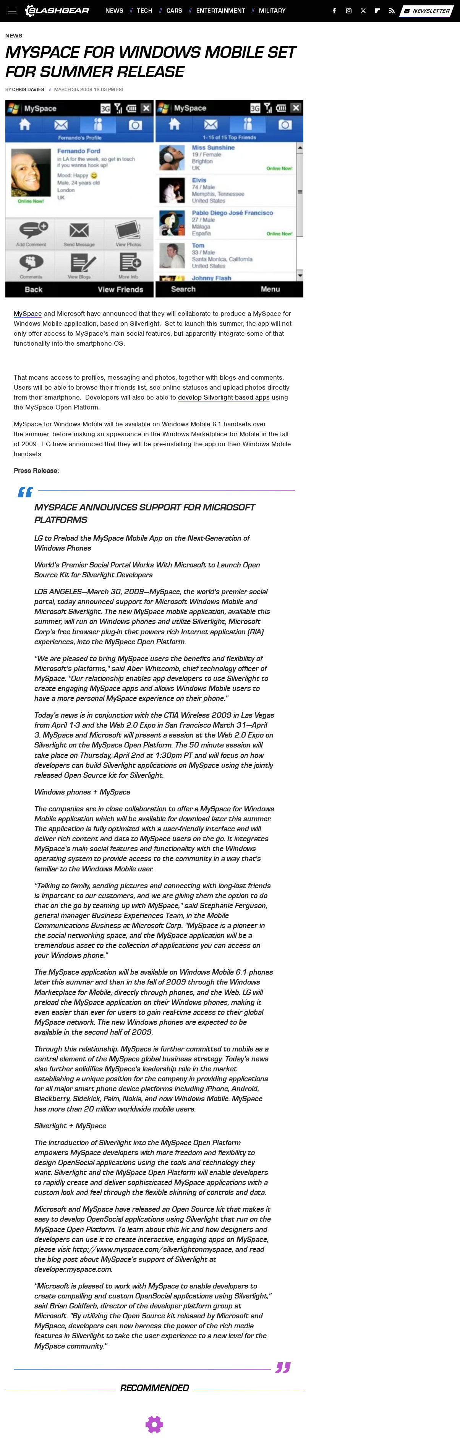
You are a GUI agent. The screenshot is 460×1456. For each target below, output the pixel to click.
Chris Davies (28, 89)
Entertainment (220, 10)
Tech (144, 10)
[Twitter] (363, 11)
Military (272, 10)
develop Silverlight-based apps (224, 397)
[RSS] (392, 11)
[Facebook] (334, 11)
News (114, 10)
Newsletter (426, 11)
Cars (174, 10)
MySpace (28, 313)
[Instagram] (349, 11)
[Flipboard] (377, 11)
